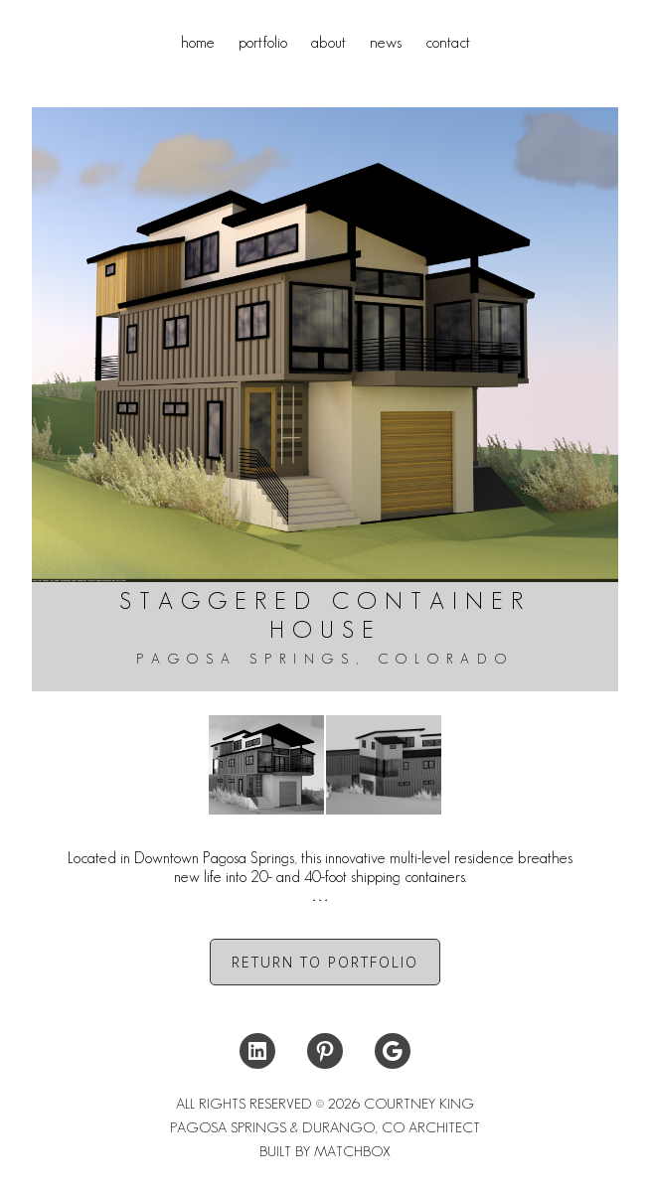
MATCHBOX (352, 1151)
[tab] (325, 877)
